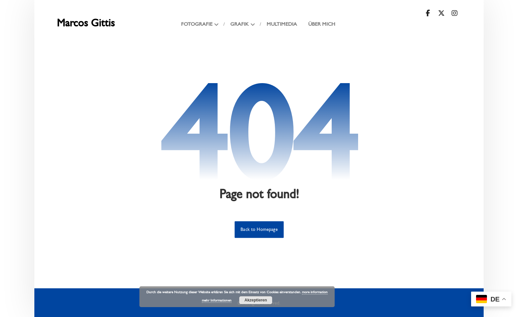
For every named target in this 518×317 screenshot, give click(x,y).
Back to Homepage (259, 229)
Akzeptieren (255, 300)
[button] (428, 13)
